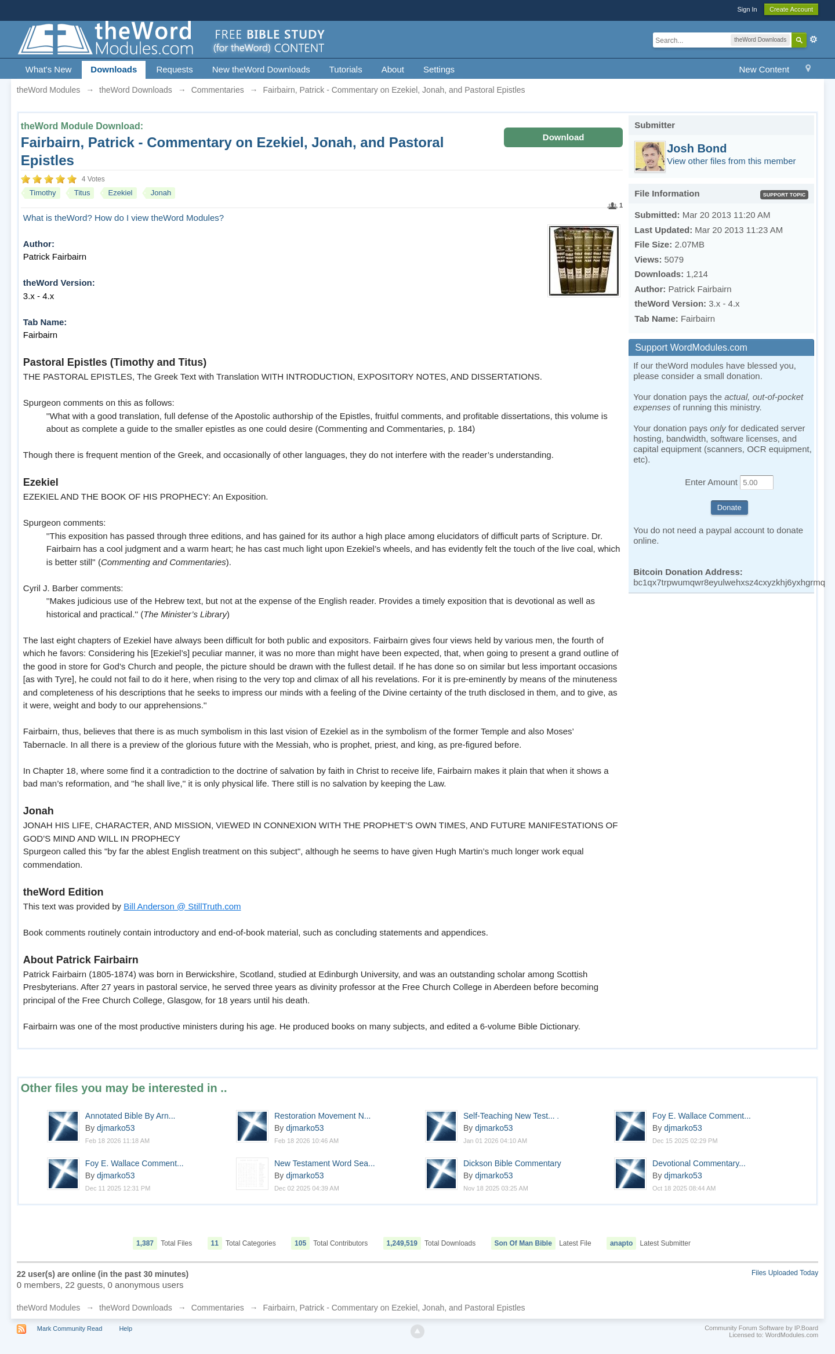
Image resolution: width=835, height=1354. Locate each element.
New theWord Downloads (261, 69)
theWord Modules (48, 1307)
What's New (49, 69)
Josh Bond (697, 148)
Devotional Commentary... (699, 1163)
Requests (174, 69)
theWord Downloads (135, 1307)
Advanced (813, 39)
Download (563, 137)
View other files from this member (731, 161)
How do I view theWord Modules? (159, 218)
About (393, 69)
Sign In (747, 9)
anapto (621, 1243)
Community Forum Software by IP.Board (761, 1327)
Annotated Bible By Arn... (130, 1115)
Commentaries (217, 1307)
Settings (439, 69)
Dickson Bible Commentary (512, 1163)
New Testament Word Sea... (324, 1163)
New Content (764, 69)
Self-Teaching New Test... (511, 1115)
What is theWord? (57, 218)
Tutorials (345, 69)
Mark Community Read (69, 1328)
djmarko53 (116, 1128)
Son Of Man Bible (523, 1243)
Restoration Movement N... (322, 1115)
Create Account (791, 9)
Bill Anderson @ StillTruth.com (182, 906)
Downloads (113, 69)
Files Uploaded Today (785, 1273)
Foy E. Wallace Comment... (701, 1115)
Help (125, 1328)
